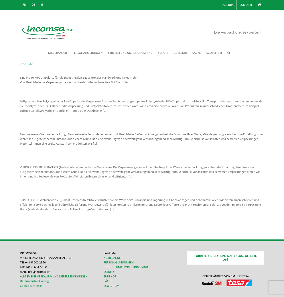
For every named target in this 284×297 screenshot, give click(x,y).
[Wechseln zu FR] (24, 5)
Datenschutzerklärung (34, 281)
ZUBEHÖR (110, 276)
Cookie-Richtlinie (31, 285)
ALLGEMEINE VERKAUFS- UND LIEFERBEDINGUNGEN (53, 276)
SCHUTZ (109, 271)
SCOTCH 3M (111, 285)
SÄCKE (108, 281)
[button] (228, 52)
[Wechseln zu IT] (42, 5)
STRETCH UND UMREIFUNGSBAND (126, 267)
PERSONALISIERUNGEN (119, 262)
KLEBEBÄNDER (113, 257)
